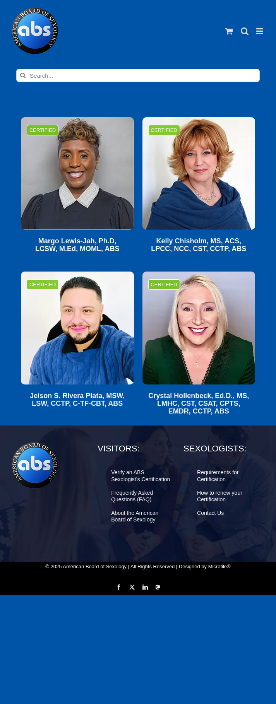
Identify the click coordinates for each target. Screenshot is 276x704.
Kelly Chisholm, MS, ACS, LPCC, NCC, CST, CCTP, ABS (198, 245)
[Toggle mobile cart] (229, 31)
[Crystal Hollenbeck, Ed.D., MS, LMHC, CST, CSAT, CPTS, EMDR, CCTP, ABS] (198, 328)
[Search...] (138, 75)
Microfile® (219, 566)
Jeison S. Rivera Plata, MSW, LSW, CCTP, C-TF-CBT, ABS (77, 399)
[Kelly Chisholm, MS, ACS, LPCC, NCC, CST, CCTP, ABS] (198, 173)
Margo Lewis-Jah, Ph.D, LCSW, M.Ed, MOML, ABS (77, 245)
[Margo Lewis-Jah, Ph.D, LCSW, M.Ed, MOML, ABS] (77, 173)
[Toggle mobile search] (245, 31)
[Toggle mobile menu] (260, 31)
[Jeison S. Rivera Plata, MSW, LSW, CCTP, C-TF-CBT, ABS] (77, 328)
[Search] (22, 75)
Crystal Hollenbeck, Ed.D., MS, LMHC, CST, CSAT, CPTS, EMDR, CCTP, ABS (198, 403)
